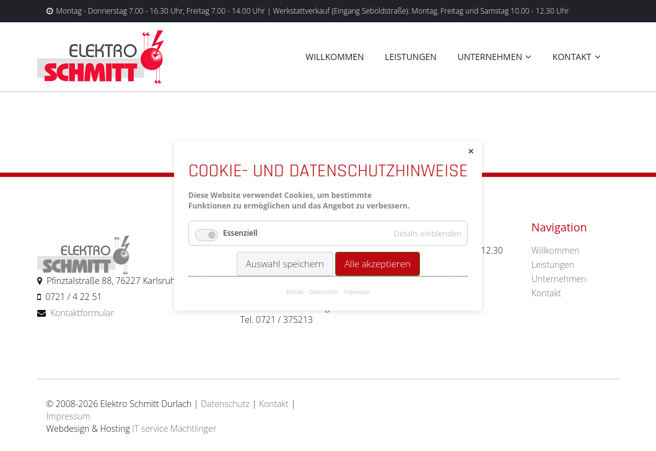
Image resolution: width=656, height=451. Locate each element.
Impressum (68, 416)
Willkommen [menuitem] (334, 56)
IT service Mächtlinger (174, 428)
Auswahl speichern (284, 263)
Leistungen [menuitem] (411, 56)
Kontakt (274, 404)
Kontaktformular (82, 313)
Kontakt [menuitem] (572, 56)
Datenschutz (225, 404)
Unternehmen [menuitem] (490, 56)
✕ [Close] (471, 151)
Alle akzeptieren (377, 263)
